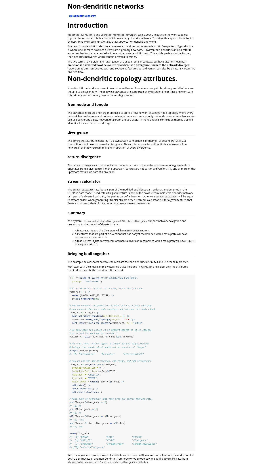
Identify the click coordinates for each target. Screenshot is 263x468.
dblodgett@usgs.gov (82, 16)
